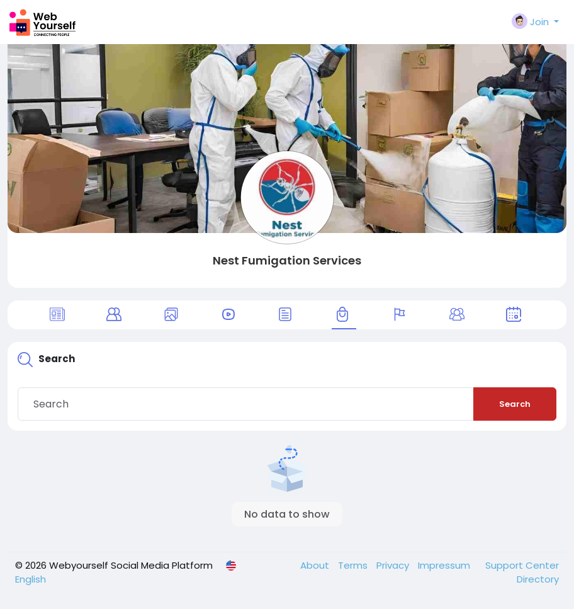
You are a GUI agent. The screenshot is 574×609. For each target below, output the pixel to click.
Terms (354, 565)
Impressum (445, 565)
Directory (538, 579)
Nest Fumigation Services (287, 260)
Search (515, 404)
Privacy (394, 565)
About (316, 565)
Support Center (522, 565)
